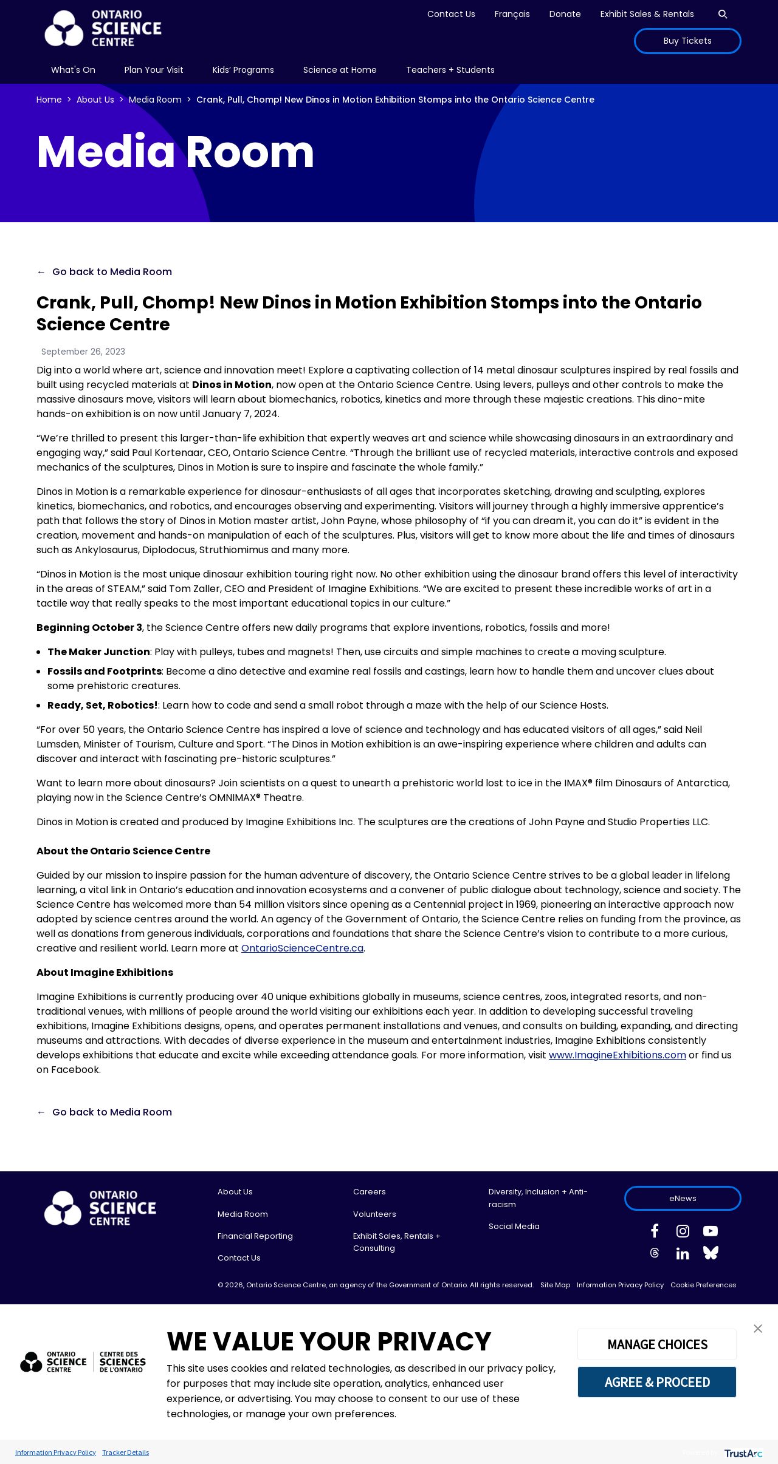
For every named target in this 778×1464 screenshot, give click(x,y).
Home (49, 100)
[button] (758, 1327)
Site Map (555, 1285)
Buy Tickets (688, 41)
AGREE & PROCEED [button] (657, 1382)
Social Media (514, 1226)
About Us (95, 100)
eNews (683, 1198)
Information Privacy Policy (620, 1285)
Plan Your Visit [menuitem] (154, 70)
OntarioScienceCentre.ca (302, 948)
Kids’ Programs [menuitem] (243, 70)
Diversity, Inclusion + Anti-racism (538, 1198)
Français (512, 14)
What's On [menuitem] (73, 70)
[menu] (73, 70)
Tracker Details (125, 1452)
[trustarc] (742, 1452)
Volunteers (374, 1214)
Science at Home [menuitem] (340, 70)
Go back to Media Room (112, 272)
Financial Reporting (255, 1236)
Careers (369, 1192)
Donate (565, 14)
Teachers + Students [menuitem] (450, 70)
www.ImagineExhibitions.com (617, 1055)
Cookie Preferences (703, 1285)
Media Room (155, 100)
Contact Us (451, 14)
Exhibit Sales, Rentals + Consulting (397, 1242)
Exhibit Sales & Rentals (647, 14)
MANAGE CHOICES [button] (657, 1344)
